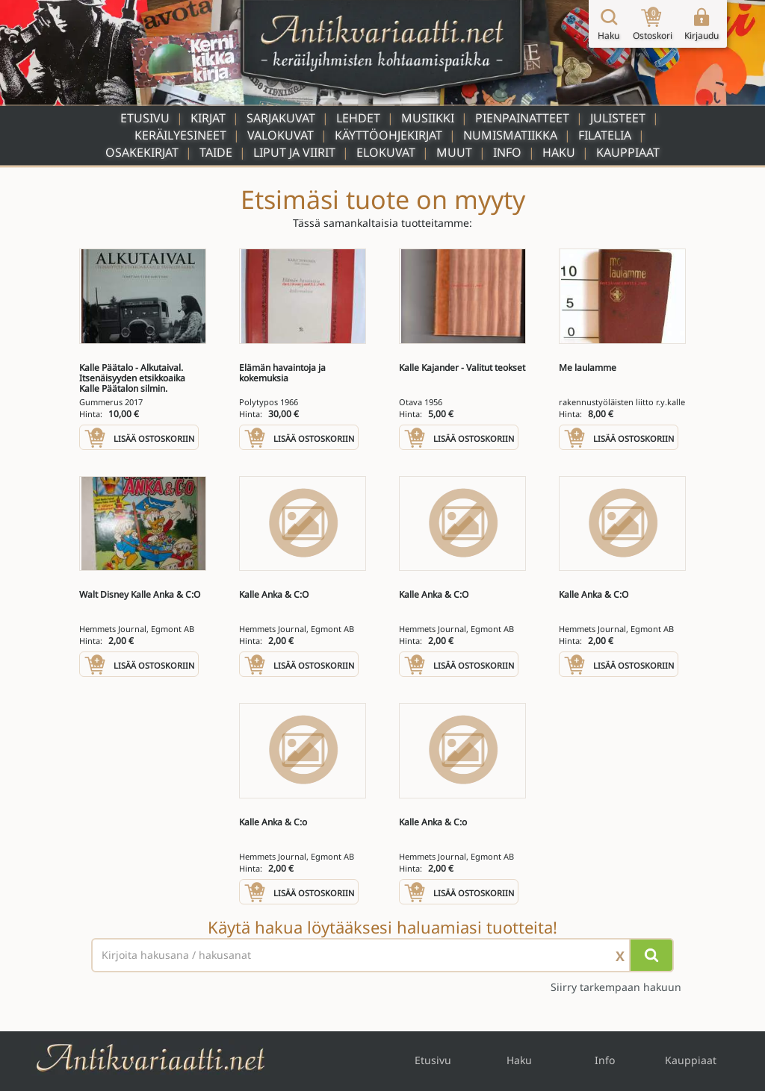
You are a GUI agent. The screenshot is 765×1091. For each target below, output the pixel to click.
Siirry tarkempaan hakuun (616, 987)
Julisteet (617, 118)
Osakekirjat (142, 152)
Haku (558, 152)
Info (507, 152)
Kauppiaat (628, 152)
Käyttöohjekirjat (388, 135)
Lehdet (358, 118)
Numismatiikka (510, 135)
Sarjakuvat (281, 118)
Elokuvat (385, 152)
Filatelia (604, 135)
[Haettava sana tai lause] (382, 955)
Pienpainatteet (522, 118)
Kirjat (208, 118)
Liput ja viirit (294, 152)
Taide (215, 152)
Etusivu (145, 118)
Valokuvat (280, 135)
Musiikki (427, 118)
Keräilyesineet (180, 135)
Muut (454, 152)
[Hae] (651, 955)
